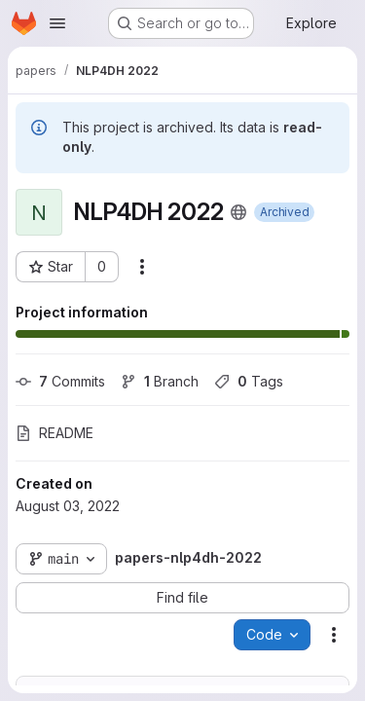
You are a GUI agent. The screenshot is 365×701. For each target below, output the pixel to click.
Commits (60, 381)
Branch (160, 381)
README (54, 432)
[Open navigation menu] (57, 23)
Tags (248, 381)
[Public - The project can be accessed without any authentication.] (238, 212)
